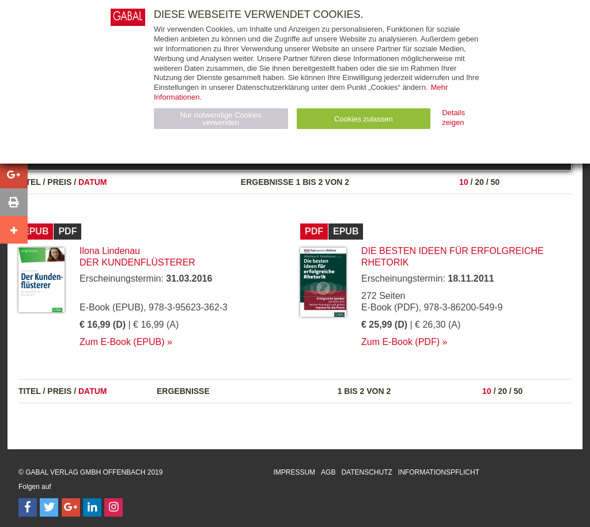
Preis (59, 182)
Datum (92, 182)
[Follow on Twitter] (49, 507)
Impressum (294, 472)
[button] (14, 174)
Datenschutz (366, 472)
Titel (29, 182)
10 (463, 182)
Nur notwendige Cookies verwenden (221, 119)
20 (479, 182)
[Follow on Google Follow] (71, 507)
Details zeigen (453, 117)
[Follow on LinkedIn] (92, 507)
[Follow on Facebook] (27, 507)
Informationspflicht (438, 472)
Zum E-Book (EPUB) (122, 342)
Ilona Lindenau (110, 251)
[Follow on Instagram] (113, 507)
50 (495, 182)
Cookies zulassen (363, 119)
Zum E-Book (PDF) (400, 342)
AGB (328, 472)
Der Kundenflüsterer (137, 262)
